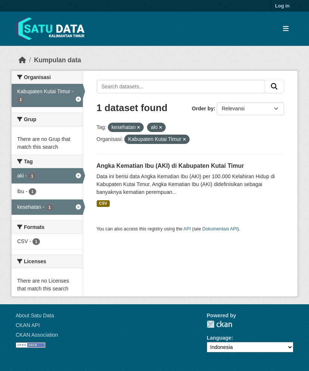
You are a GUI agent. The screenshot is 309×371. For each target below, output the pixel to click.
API (187, 229)
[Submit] (274, 86)
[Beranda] (22, 60)
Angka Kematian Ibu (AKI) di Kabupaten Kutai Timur (170, 166)
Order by (202, 108)
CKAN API (28, 325)
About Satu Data (35, 315)
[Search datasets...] (181, 86)
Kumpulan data (57, 60)
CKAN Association (37, 335)
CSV (103, 203)
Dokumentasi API (219, 229)
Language (219, 338)
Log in (282, 6)
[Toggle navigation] (285, 28)
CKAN (219, 324)
